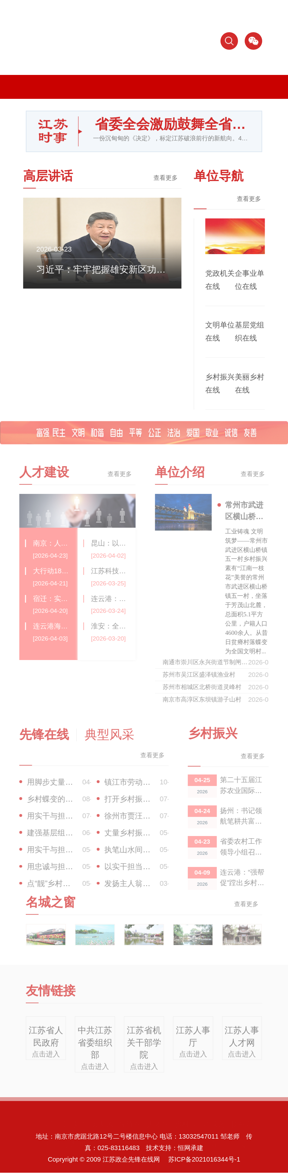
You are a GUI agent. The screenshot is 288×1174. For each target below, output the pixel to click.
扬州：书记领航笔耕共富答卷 (248, 821)
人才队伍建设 (158, 1133)
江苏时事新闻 (74, 1133)
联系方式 (241, 1133)
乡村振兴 (186, 1133)
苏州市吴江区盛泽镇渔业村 (206, 674)
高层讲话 (47, 1133)
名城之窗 (214, 1133)
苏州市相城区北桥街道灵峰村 (209, 687)
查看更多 (160, 177)
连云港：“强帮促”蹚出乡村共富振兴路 (249, 883)
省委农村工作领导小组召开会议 (248, 852)
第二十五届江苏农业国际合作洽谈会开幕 (248, 790)
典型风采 (102, 1133)
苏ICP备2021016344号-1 (204, 1159)
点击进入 (46, 1059)
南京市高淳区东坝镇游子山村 (209, 699)
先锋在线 (130, 1133)
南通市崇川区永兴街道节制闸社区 (215, 662)
